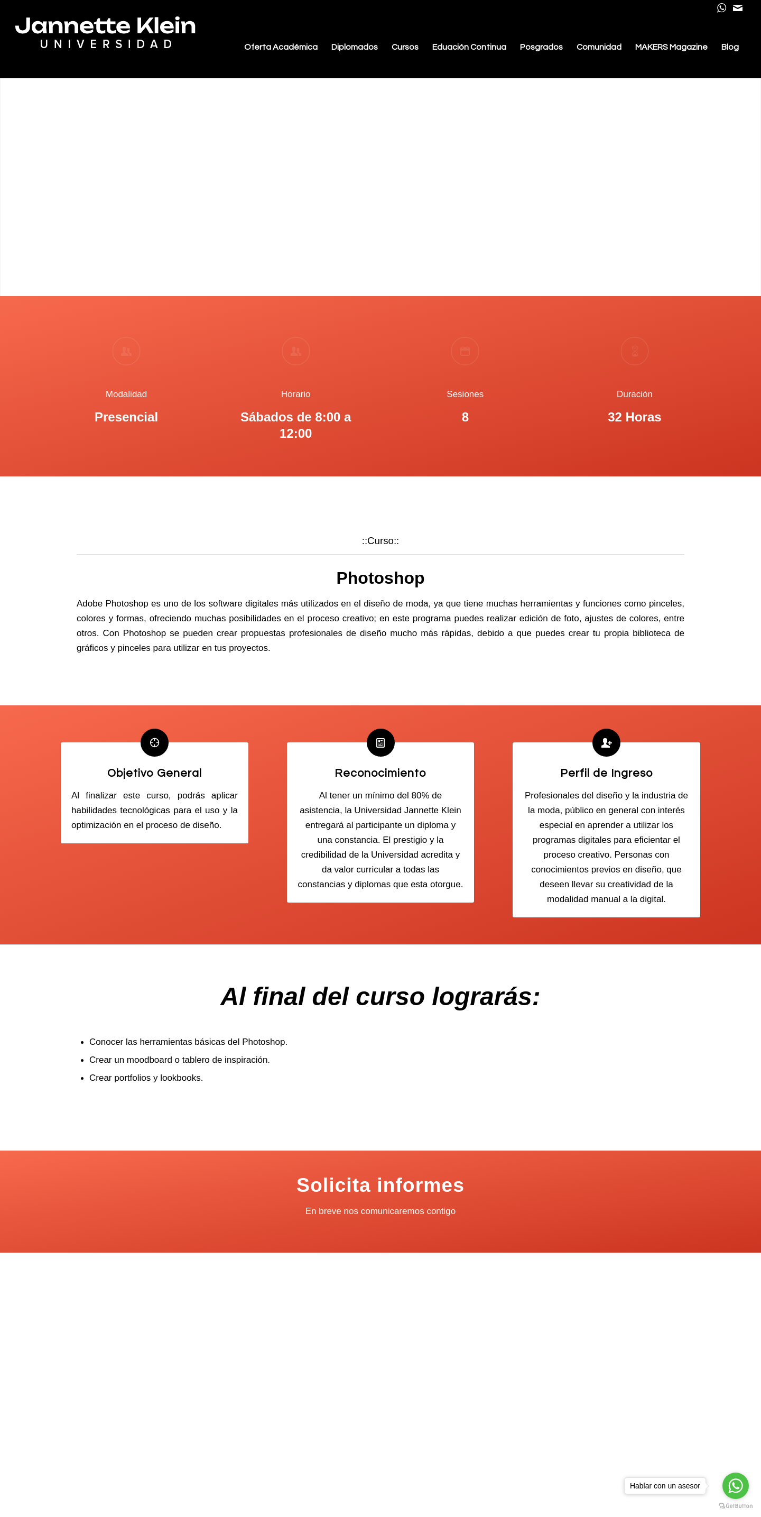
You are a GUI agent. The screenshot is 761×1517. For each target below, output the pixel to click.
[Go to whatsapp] (735, 1486)
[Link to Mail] (738, 8)
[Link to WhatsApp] (721, 8)
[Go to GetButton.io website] (736, 1506)
